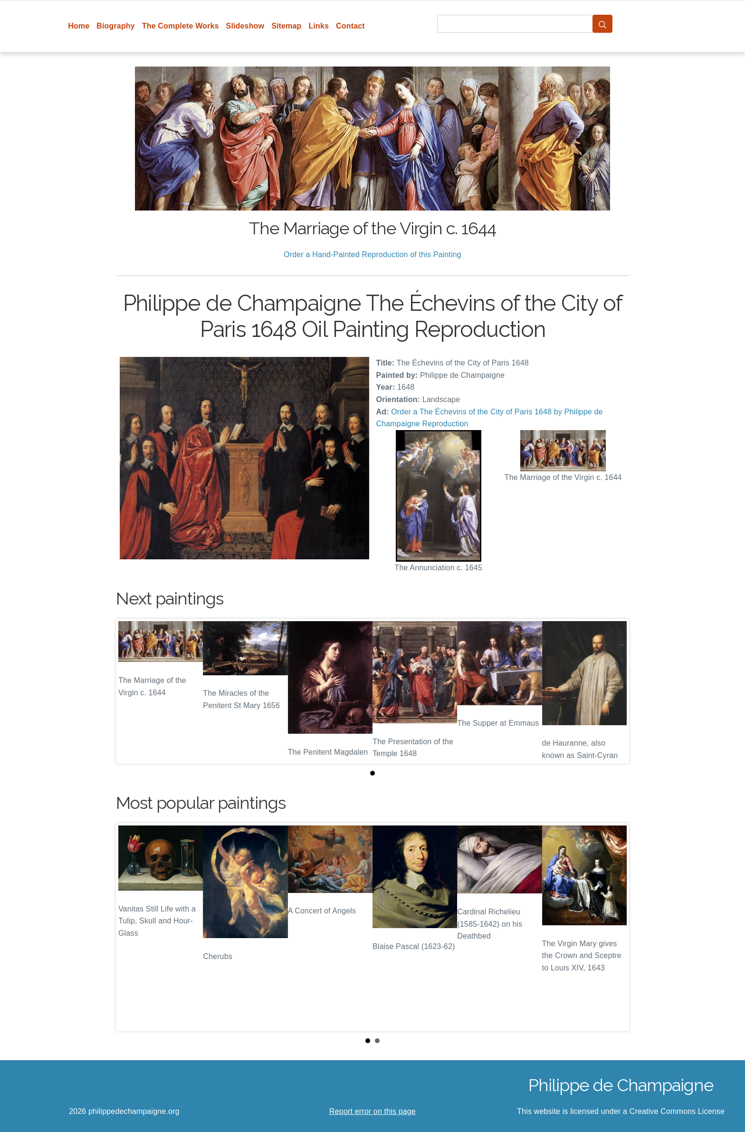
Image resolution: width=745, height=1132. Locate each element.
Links (319, 26)
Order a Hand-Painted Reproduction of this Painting (372, 254)
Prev (130, 927)
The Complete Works (180, 26)
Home (78, 26)
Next (614, 927)
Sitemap (286, 26)
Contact (350, 26)
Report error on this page (372, 1111)
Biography (115, 26)
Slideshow (245, 26)
